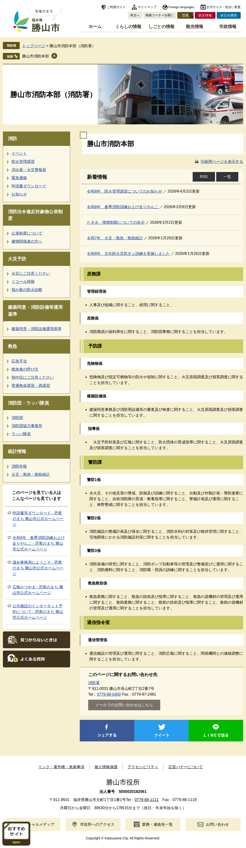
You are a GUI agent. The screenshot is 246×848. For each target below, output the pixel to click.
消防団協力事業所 (27, 426)
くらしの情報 (128, 26)
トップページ (33, 46)
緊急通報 (19, 178)
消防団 (17, 418)
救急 (12, 346)
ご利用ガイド (116, 7)
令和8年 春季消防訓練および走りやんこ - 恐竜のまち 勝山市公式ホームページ (38, 543)
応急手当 (19, 361)
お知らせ (19, 194)
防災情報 (205, 15)
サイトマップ (147, 7)
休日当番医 (228, 15)
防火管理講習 (23, 162)
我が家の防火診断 (27, 290)
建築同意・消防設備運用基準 (37, 329)
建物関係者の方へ (27, 241)
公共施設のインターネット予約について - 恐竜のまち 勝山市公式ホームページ (37, 611)
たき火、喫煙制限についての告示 (116, 222)
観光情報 (194, 26)
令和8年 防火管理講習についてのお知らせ (124, 191)
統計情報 (17, 451)
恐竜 (185, 15)
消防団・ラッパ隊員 (28, 403)
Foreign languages (181, 7)
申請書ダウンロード (29, 186)
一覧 (227, 177)
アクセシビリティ (143, 767)
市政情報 (227, 26)
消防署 (94, 683)
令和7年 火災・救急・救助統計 (115, 238)
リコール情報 (23, 282)
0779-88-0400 (109, 694)
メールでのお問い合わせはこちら (124, 705)
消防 (12, 138)
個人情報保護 (105, 767)
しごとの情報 (161, 26)
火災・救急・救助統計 (31, 474)
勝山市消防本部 (35, 56)
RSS (204, 177)
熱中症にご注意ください (33, 377)
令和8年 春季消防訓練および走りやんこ (122, 207)
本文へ (135, 15)
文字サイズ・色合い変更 (223, 7)
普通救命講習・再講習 (31, 386)
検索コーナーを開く (160, 15)
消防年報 (19, 466)
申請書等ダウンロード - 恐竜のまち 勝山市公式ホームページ (37, 519)
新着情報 (97, 177)
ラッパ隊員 (21, 434)
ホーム (95, 26)
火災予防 (17, 258)
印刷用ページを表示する (222, 162)
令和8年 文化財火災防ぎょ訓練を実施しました (128, 254)
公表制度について (27, 233)
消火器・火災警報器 (29, 170)
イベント (19, 153)
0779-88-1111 (147, 800)
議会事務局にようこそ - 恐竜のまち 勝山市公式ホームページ (37, 568)
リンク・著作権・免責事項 (61, 767)
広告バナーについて (185, 767)
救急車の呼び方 (25, 369)
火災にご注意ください (31, 273)
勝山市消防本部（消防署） (53, 94)
